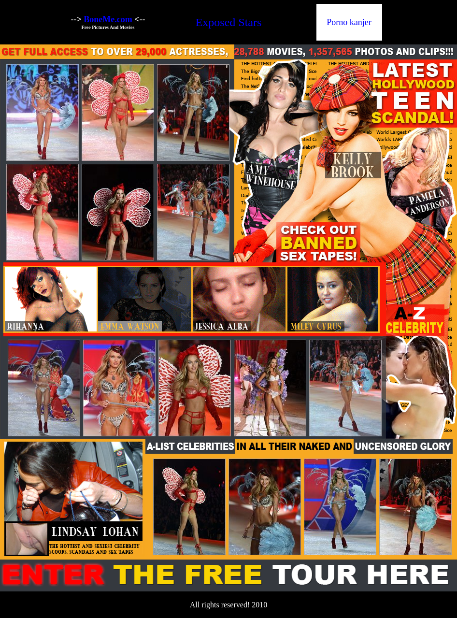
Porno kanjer (349, 22)
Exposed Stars (229, 22)
